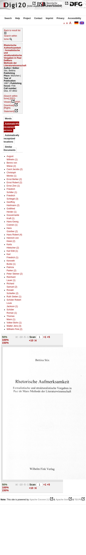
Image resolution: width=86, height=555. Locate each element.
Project (27, 18)
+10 (31, 340)
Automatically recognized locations (11, 138)
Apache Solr (62, 499)
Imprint (49, 18)
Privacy (60, 18)
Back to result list (12, 30)
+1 (45, 337)
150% (5, 342)
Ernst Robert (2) (14, 182)
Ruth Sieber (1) (14, 296)
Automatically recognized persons (11, 126)
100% (5, 339)
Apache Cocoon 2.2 (39, 499)
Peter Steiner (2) (15, 274)
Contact (38, 18)
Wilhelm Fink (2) (14, 329)
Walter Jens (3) (14, 326)
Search (8, 18)
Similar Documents (9, 148)
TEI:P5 (77, 499)
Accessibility (74, 18)
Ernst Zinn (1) (13, 186)
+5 (48, 337)
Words (8, 118)
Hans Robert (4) (14, 234)
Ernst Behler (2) (14, 179)
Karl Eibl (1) (12, 251)
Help (17, 18)
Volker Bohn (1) (14, 322)
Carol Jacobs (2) (15, 169)
